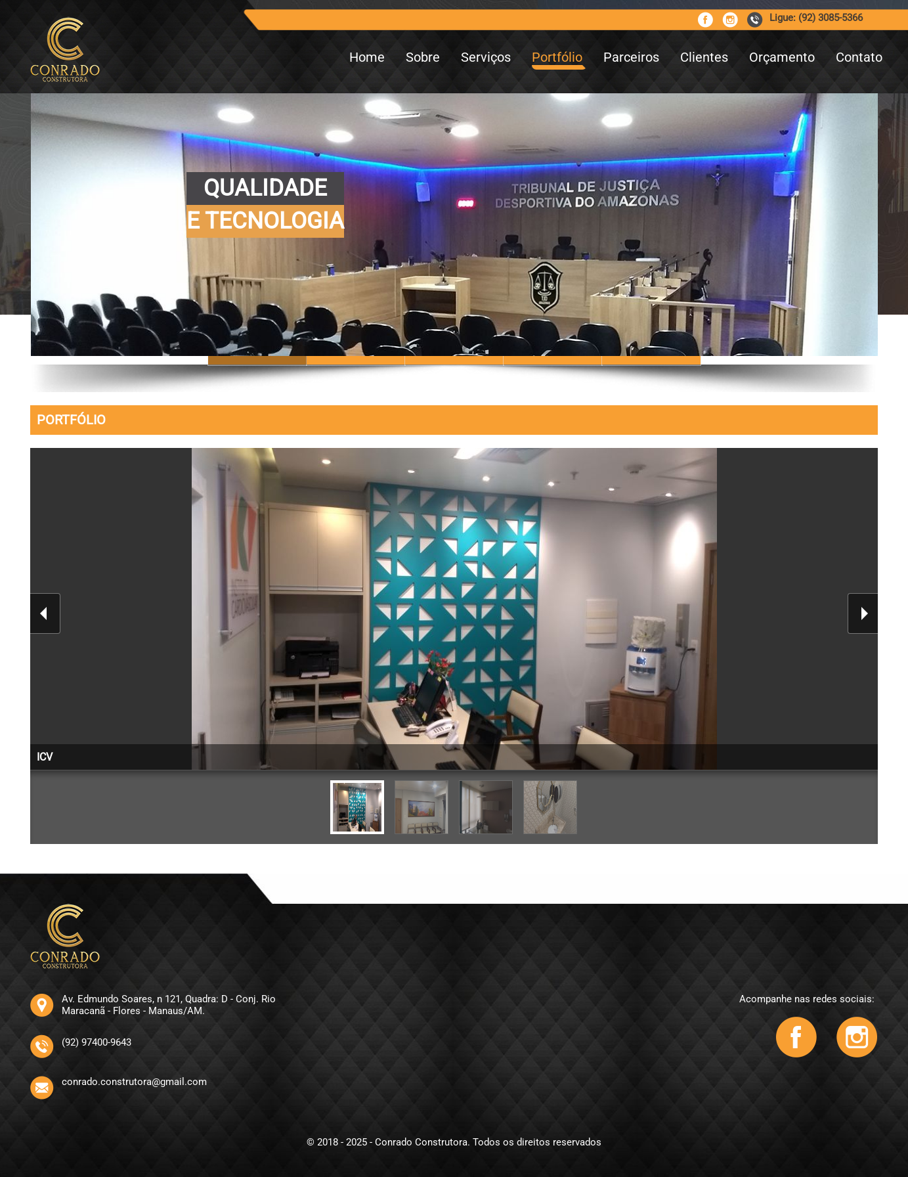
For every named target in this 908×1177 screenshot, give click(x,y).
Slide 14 (553, 360)
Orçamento (782, 57)
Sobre (423, 57)
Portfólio (557, 57)
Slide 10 (454, 360)
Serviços (486, 57)
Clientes (704, 57)
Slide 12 (651, 360)
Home (367, 57)
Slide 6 (356, 360)
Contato (859, 57)
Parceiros (631, 57)
